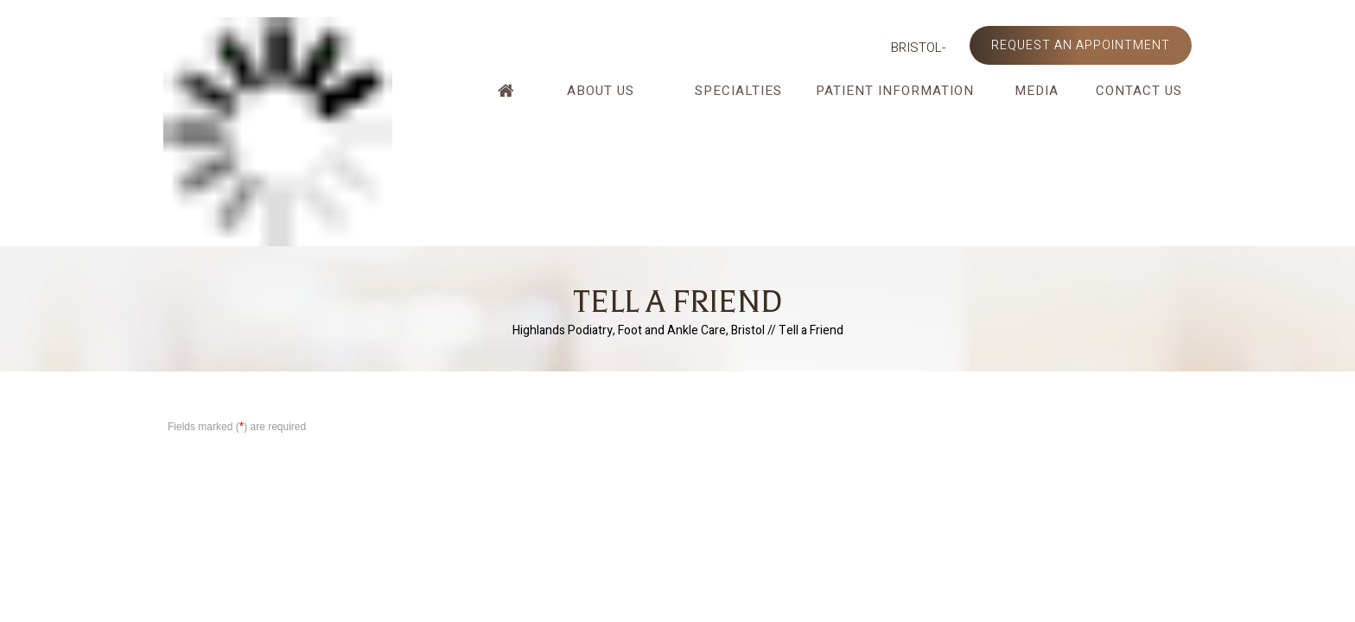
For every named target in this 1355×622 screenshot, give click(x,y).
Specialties (738, 90)
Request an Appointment (1080, 45)
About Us (600, 90)
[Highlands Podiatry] (277, 130)
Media (1037, 90)
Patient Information (895, 90)
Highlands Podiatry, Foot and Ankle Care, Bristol (638, 330)
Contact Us (1139, 90)
